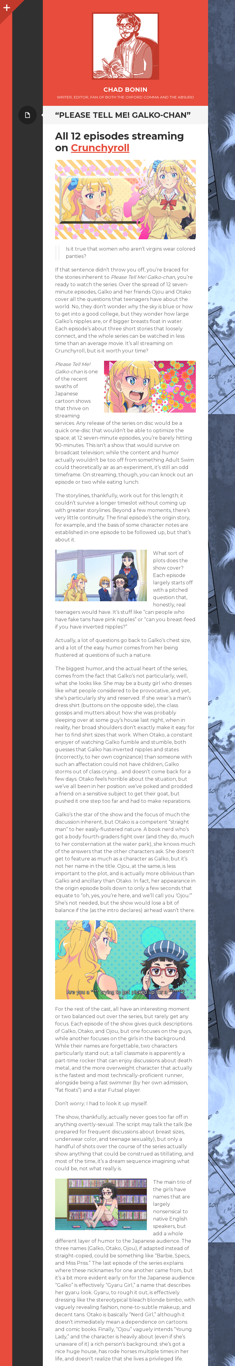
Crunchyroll (100, 148)
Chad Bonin (125, 89)
